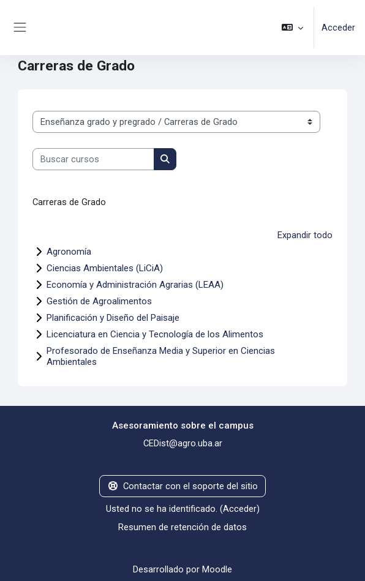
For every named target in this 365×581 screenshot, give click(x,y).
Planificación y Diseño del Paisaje (113, 317)
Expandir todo (305, 235)
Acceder (338, 27)
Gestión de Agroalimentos (99, 301)
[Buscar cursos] (93, 159)
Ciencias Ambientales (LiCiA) (105, 268)
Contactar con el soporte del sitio (182, 486)
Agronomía (69, 251)
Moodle (217, 569)
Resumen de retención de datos (182, 527)
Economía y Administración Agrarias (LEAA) (135, 284)
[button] (292, 27)
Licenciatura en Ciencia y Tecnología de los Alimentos (155, 334)
